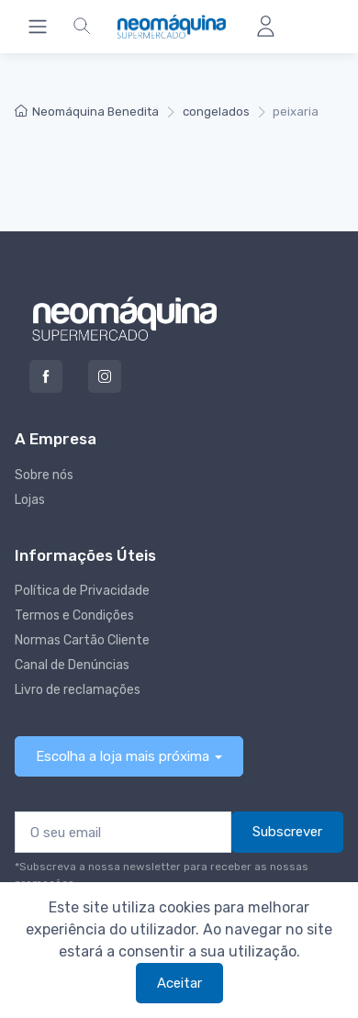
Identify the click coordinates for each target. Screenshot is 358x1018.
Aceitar (179, 983)
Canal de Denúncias (72, 665)
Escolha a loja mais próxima (122, 756)
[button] (82, 27)
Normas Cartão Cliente (82, 640)
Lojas (30, 500)
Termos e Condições (74, 615)
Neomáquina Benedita (87, 111)
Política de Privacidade (82, 590)
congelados (216, 111)
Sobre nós (44, 475)
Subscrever (287, 831)
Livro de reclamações (77, 690)
